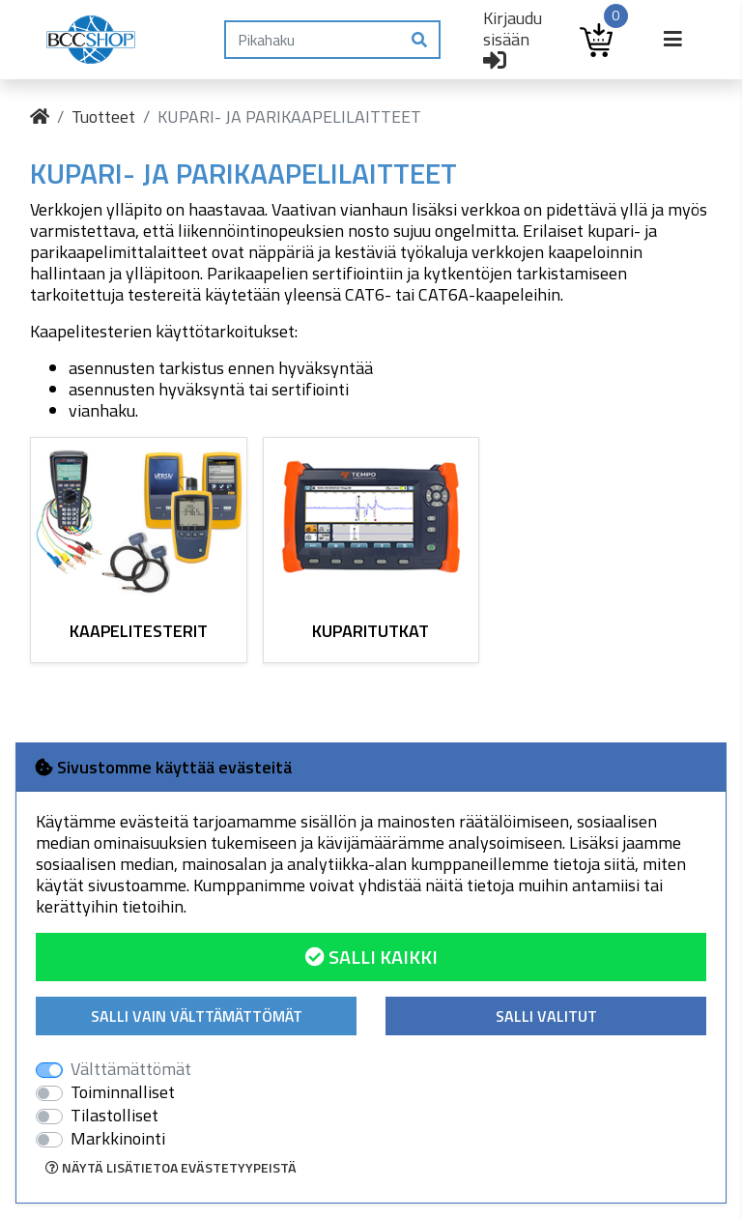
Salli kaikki (371, 957)
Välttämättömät (131, 1069)
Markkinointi (118, 1138)
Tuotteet (103, 116)
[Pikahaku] (312, 39)
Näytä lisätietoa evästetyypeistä (171, 1167)
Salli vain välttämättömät (196, 1016)
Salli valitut (546, 1016)
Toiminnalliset (123, 1092)
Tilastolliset (114, 1115)
